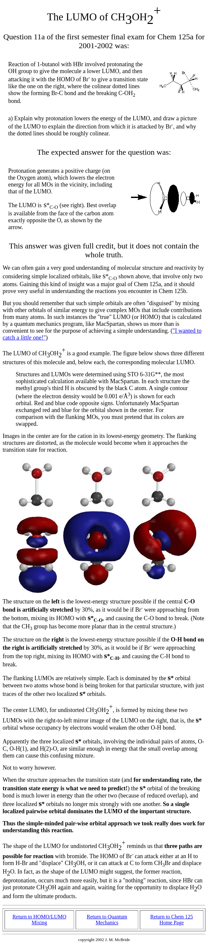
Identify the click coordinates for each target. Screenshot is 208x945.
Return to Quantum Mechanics (107, 919)
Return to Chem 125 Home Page (171, 919)
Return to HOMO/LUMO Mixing (39, 919)
